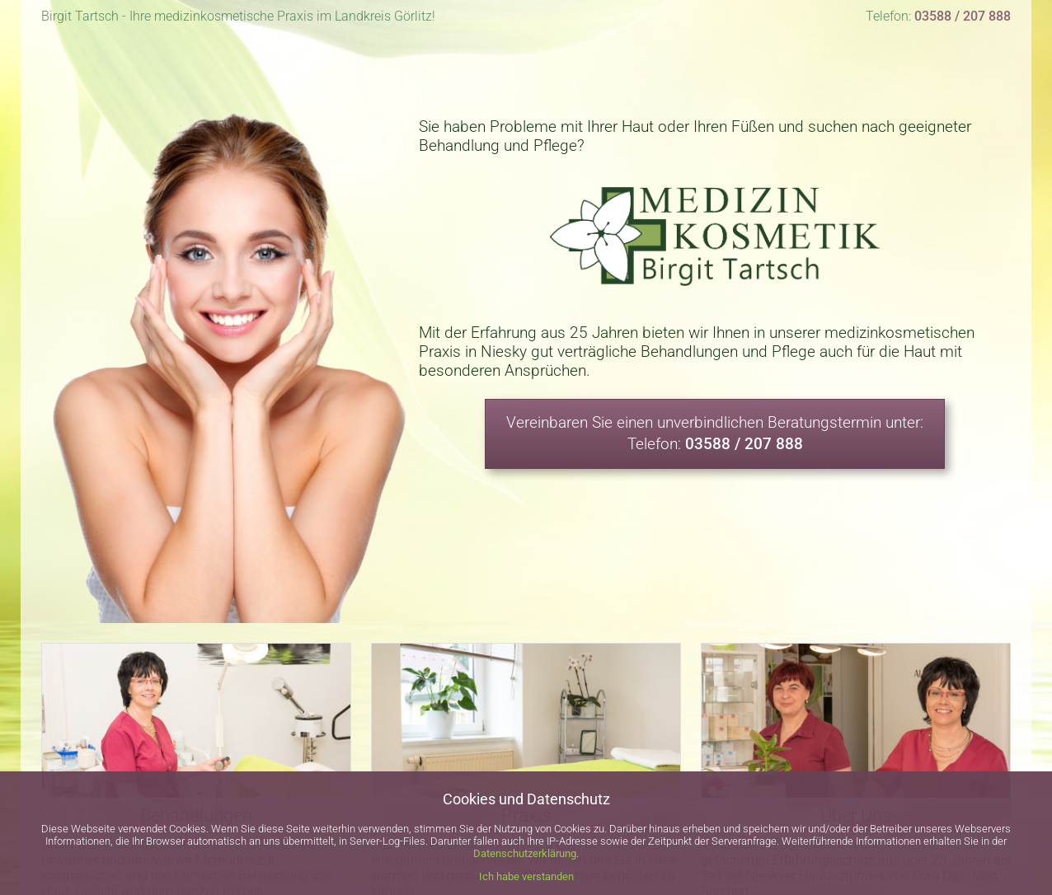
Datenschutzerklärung (524, 853)
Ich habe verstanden (526, 876)
